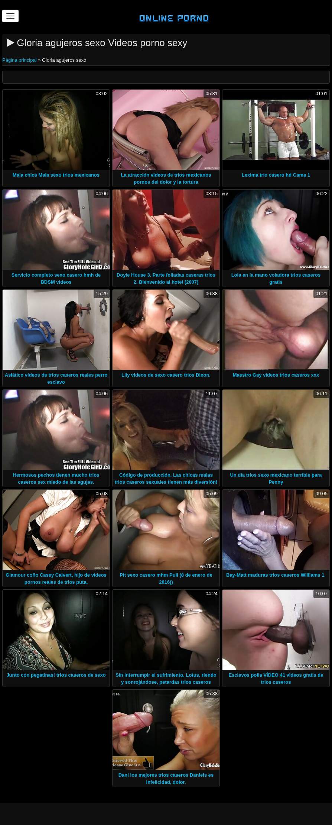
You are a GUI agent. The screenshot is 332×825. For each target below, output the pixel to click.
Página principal (20, 60)
